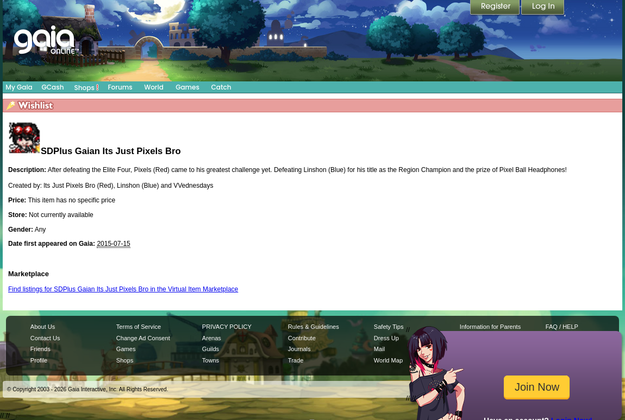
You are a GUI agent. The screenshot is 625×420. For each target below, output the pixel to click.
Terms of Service (138, 326)
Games (187, 87)
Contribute (302, 338)
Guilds (210, 349)
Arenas (211, 338)
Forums (120, 87)
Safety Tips (389, 326)
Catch (221, 87)
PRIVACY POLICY (227, 326)
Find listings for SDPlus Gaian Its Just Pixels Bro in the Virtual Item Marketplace (123, 289)
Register (495, 8)
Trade (295, 360)
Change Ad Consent (143, 338)
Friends (40, 349)
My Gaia (18, 87)
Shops (86, 87)
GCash (53, 87)
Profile (38, 360)
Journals (299, 349)
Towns (210, 360)
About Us (42, 326)
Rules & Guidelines (313, 326)
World (154, 87)
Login (543, 8)
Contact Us (45, 338)
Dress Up (386, 338)
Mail (379, 349)
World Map (388, 360)
